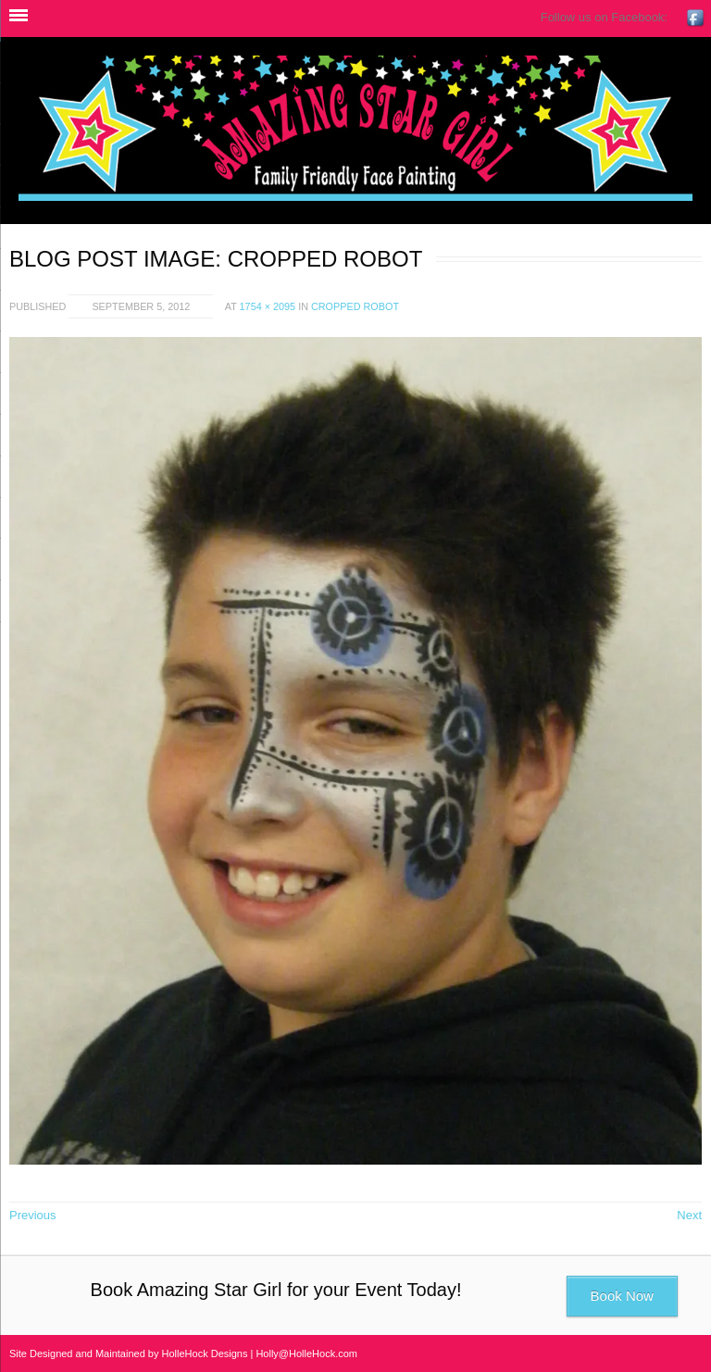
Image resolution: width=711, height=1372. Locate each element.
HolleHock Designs (205, 1353)
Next (689, 1215)
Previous (32, 1215)
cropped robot (355, 306)
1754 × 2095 (268, 306)
